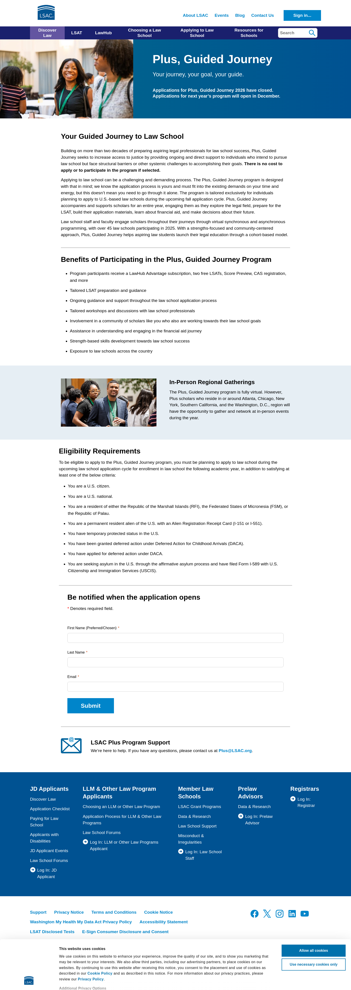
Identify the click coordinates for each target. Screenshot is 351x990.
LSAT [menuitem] (76, 32)
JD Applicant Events (49, 850)
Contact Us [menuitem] (262, 15)
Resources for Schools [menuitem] (248, 33)
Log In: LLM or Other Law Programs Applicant (124, 845)
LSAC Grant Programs (199, 806)
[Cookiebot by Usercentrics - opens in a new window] (29, 981)
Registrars (304, 788)
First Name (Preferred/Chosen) (92, 628)
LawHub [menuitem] (103, 32)
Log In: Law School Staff (203, 855)
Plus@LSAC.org (235, 750)
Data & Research (194, 816)
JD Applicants (49, 788)
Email (71, 677)
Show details (70, 981)
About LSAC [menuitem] (195, 15)
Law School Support (197, 826)
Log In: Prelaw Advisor (259, 819)
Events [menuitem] (222, 15)
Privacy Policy (91, 933)
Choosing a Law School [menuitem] (144, 33)
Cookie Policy (100, 927)
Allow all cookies (313, 905)
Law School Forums (49, 860)
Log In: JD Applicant (47, 873)
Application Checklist (50, 808)
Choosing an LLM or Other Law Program (121, 806)
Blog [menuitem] (240, 15)
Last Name (76, 652)
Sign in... (302, 15)
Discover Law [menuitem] (47, 33)
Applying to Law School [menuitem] (197, 33)
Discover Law (43, 799)
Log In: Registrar (306, 802)
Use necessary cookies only (313, 918)
